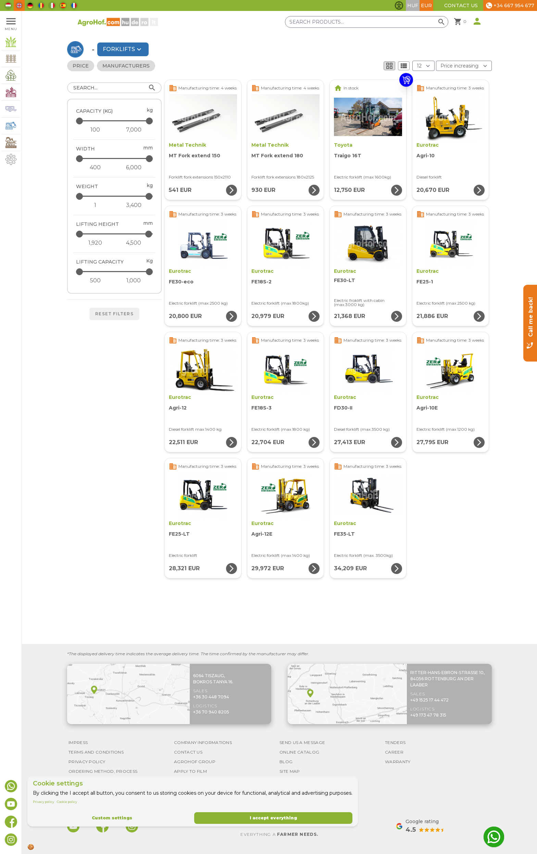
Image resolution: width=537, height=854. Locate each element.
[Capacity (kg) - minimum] (95, 130)
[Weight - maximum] (115, 196)
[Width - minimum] (95, 167)
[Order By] (464, 66)
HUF (412, 5)
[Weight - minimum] (95, 205)
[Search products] (366, 22)
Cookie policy (67, 802)
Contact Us (461, 5)
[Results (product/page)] (423, 66)
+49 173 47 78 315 (428, 715)
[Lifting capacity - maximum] (115, 271)
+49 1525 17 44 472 (429, 700)
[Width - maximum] (115, 158)
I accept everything (273, 817)
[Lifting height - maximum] (115, 233)
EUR (426, 5)
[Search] (114, 87)
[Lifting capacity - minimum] (95, 281)
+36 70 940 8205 (211, 712)
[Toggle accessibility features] (399, 5)
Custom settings (112, 817)
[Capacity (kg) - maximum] (115, 120)
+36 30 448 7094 (211, 696)
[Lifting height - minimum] (95, 243)
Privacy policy (43, 802)
